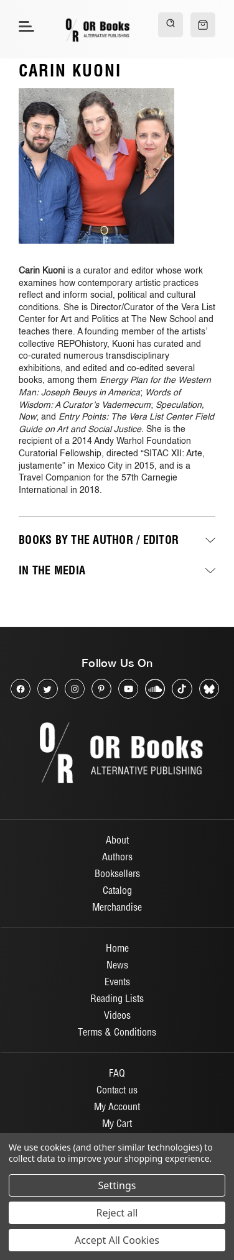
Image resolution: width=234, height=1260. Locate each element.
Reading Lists (117, 998)
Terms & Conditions (117, 1032)
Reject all (117, 1213)
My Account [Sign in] (117, 1106)
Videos (117, 1015)
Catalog (117, 890)
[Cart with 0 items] (202, 24)
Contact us (117, 1089)
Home (117, 948)
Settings (117, 1185)
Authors (117, 856)
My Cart (117, 1123)
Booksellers (117, 873)
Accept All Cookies (117, 1240)
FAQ (117, 1073)
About (117, 840)
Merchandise (117, 907)
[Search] (170, 24)
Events (117, 981)
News (117, 965)
